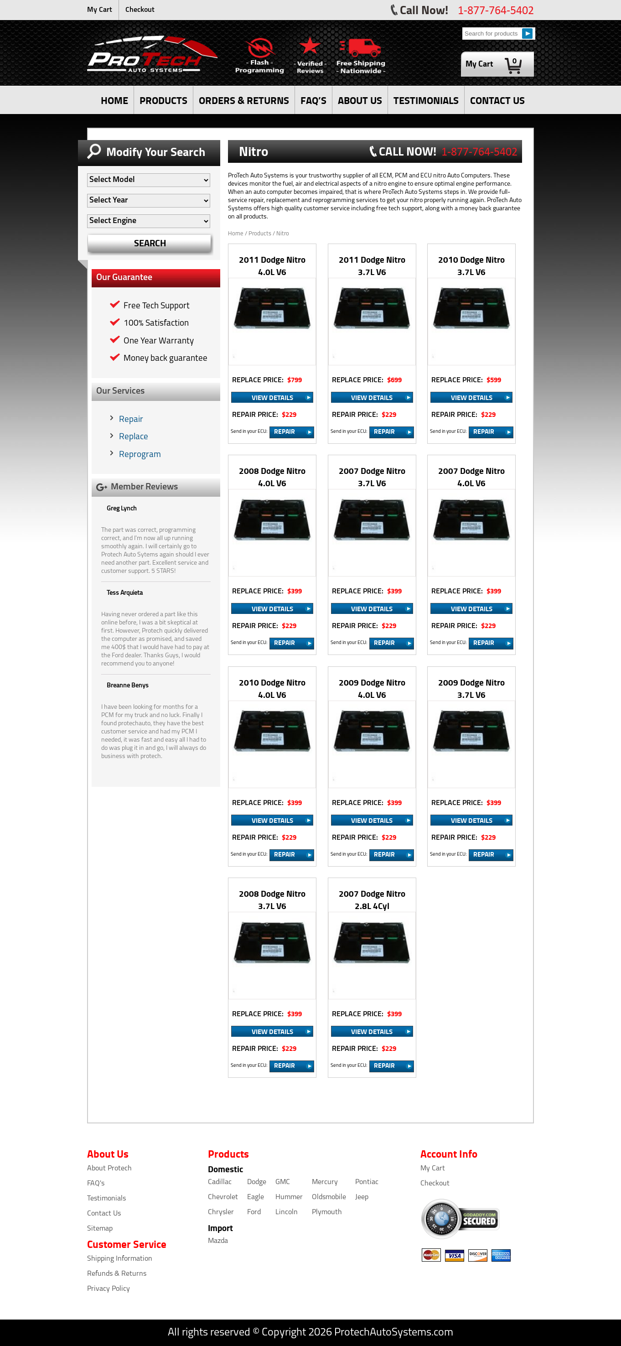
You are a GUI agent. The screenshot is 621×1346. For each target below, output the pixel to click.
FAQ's (95, 1183)
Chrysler (221, 1212)
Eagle (255, 1197)
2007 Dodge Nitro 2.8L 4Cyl (372, 899)
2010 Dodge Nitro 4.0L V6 (272, 688)
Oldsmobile (329, 1197)
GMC (282, 1182)
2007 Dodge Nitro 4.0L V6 (471, 476)
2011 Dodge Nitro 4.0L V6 (272, 265)
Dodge (256, 1182)
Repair (131, 420)
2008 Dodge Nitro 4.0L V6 (272, 476)
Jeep (361, 1197)
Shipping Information (119, 1259)
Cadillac (220, 1182)
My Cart (99, 10)
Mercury (325, 1182)
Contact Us (104, 1213)
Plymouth (327, 1212)
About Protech (109, 1168)
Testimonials (106, 1198)
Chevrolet (223, 1197)
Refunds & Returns (116, 1274)
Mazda (218, 1241)
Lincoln (286, 1212)
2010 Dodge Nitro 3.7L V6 (471, 265)
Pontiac (366, 1182)
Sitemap (100, 1228)
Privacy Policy (108, 1289)
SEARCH (150, 242)
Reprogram (140, 455)
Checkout (140, 10)
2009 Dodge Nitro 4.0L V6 (372, 688)
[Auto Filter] (148, 180)
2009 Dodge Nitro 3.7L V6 (471, 688)
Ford (254, 1212)
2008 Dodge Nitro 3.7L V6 (272, 899)
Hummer (289, 1197)
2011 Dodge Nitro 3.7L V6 (372, 265)
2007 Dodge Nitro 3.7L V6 (372, 476)
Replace (133, 437)
